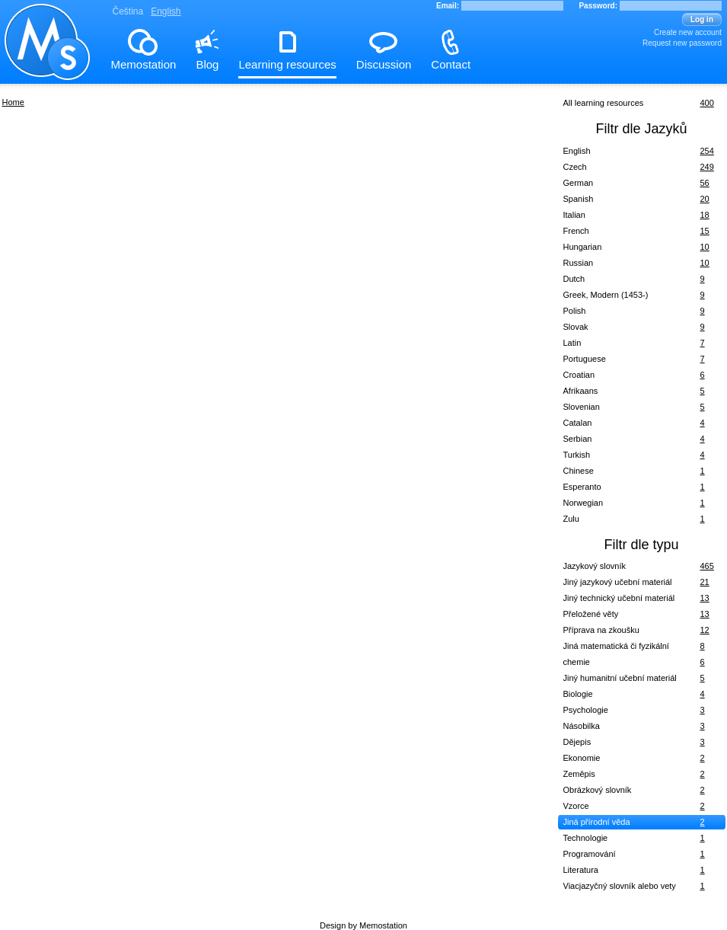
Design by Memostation (363, 925)
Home (13, 102)
